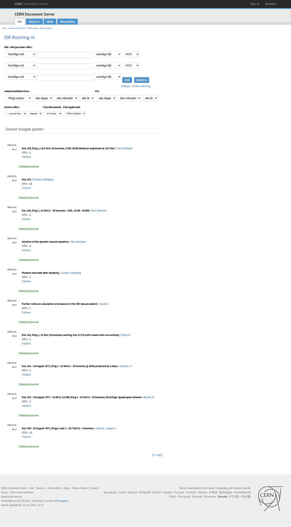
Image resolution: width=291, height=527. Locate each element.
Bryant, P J (149, 397)
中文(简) (234, 496)
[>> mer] (157, 455)
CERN (31, 4)
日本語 (213, 492)
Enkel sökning (142, 86)
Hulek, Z (104, 304)
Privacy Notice (79, 488)
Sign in (254, 4)
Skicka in (34, 21)
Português (184, 496)
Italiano (202, 492)
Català (122, 492)
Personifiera (67, 21)
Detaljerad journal (29, 166)
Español (168, 492)
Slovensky (210, 496)
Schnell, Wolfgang (43, 179)
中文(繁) (246, 496)
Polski (172, 496)
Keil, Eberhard (124, 148)
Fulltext (26, 157)
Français (179, 492)
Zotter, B (125, 335)
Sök (20, 21)
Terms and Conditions (21, 492)
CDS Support (61, 501)
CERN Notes (32, 28)
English (156, 492)
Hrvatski (191, 492)
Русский (197, 496)
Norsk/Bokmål (242, 492)
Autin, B (100, 428)
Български (110, 492)
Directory (270, 4)
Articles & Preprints (16, 28)
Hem (4, 28)
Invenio (18, 496)
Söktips (125, 86)
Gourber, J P (126, 366)
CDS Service (23, 501)
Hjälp (50, 21)
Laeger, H (111, 428)
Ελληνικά (144, 492)
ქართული (225, 492)
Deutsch (132, 492)
